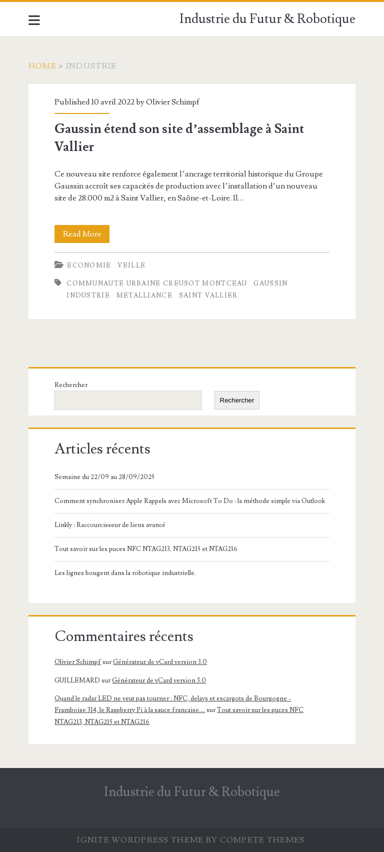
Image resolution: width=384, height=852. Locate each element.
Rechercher (71, 385)
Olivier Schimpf (173, 102)
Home (42, 66)
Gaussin (271, 284)
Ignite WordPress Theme (140, 840)
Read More (86, 234)
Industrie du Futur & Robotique (268, 19)
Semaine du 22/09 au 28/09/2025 (104, 477)
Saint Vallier (208, 296)
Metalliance (144, 296)
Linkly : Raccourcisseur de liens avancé (110, 525)
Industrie (88, 296)
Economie (89, 266)
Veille (132, 266)
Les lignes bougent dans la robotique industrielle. (125, 573)
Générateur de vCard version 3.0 (160, 662)
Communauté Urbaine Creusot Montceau (157, 284)
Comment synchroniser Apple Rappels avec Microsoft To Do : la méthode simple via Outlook (189, 501)
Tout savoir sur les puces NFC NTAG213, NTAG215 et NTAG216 (146, 549)
